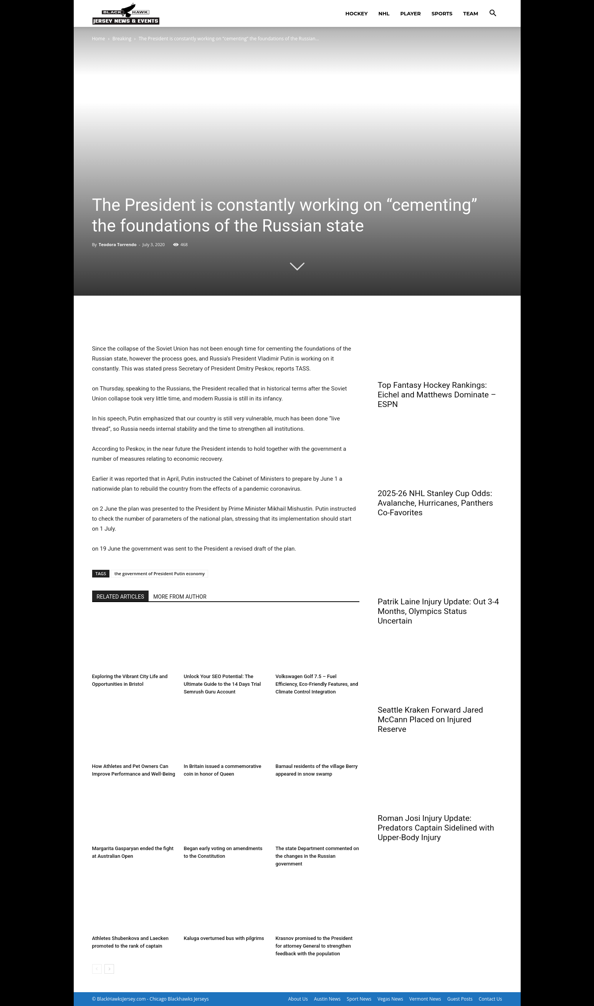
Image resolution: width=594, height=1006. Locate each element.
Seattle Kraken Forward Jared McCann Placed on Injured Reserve (430, 719)
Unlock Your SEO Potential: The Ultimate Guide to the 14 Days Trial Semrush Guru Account (222, 684)
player (410, 13)
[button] (493, 14)
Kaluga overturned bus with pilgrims (224, 938)
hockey (357, 13)
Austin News (327, 999)
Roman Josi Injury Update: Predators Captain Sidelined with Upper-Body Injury (436, 828)
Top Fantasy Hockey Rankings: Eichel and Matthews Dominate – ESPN (437, 395)
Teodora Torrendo (118, 244)
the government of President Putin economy (159, 573)
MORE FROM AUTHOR (179, 597)
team (470, 13)
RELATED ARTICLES (120, 597)
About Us (298, 999)
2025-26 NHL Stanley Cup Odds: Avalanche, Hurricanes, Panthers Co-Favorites (435, 503)
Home (98, 38)
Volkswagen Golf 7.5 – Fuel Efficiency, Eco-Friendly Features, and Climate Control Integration (317, 684)
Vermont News (425, 999)
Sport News (359, 999)
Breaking (122, 38)
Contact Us (490, 999)
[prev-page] (97, 969)
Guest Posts (460, 999)
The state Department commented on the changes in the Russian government (317, 856)
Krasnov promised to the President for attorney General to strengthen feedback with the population (314, 945)
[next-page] (109, 969)
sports (442, 13)
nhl (384, 13)
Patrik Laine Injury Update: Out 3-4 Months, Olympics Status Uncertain (438, 611)
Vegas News (390, 999)
